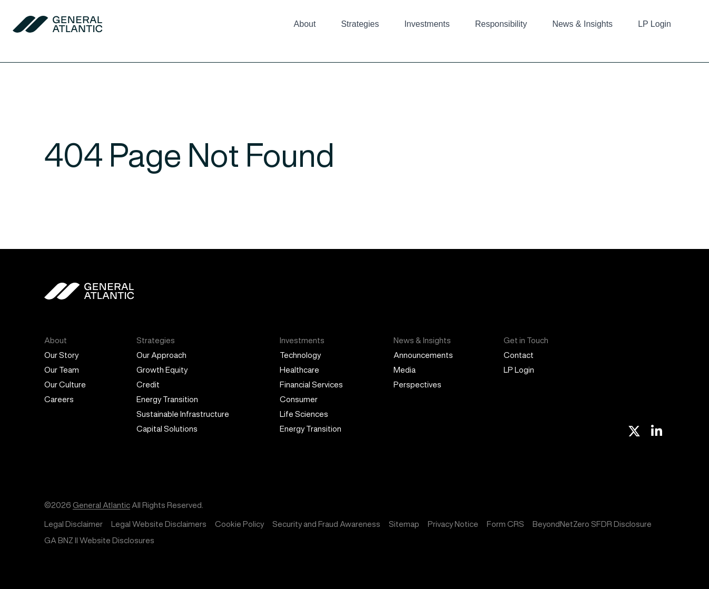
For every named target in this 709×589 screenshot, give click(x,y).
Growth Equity (162, 370)
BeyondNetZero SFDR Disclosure (592, 524)
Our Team (61, 370)
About (305, 23)
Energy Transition (167, 399)
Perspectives (417, 385)
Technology (300, 355)
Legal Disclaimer (73, 524)
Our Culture (65, 385)
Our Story (61, 355)
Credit (148, 385)
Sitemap (404, 524)
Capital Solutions (167, 429)
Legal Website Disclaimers (158, 524)
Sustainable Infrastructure (182, 414)
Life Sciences (304, 414)
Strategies (360, 23)
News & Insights (582, 23)
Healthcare (299, 370)
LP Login (654, 23)
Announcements (423, 355)
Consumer (299, 399)
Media (404, 370)
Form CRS (505, 524)
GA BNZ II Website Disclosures (99, 540)
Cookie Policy (239, 524)
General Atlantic (101, 505)
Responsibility (501, 23)
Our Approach (161, 355)
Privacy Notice (453, 524)
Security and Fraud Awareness (326, 524)
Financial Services (311, 385)
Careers (59, 399)
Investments (426, 23)
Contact (519, 355)
